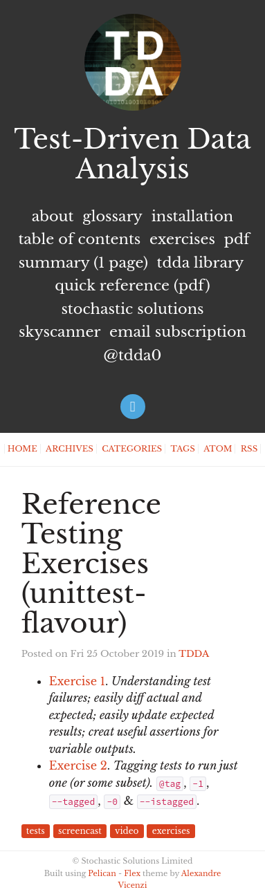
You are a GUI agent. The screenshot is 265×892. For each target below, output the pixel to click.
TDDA (194, 654)
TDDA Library (200, 263)
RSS (249, 449)
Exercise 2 (78, 765)
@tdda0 (132, 355)
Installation (193, 216)
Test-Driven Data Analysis (132, 154)
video (126, 831)
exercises (171, 831)
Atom (217, 449)
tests (35, 831)
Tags (183, 449)
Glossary (112, 216)
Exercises (182, 239)
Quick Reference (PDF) (132, 286)
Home (22, 449)
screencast (80, 831)
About (53, 216)
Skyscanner (59, 332)
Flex (132, 873)
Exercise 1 (77, 681)
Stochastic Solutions (132, 309)
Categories (132, 449)
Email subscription (177, 332)
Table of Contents (79, 239)
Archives (69, 449)
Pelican (102, 873)
